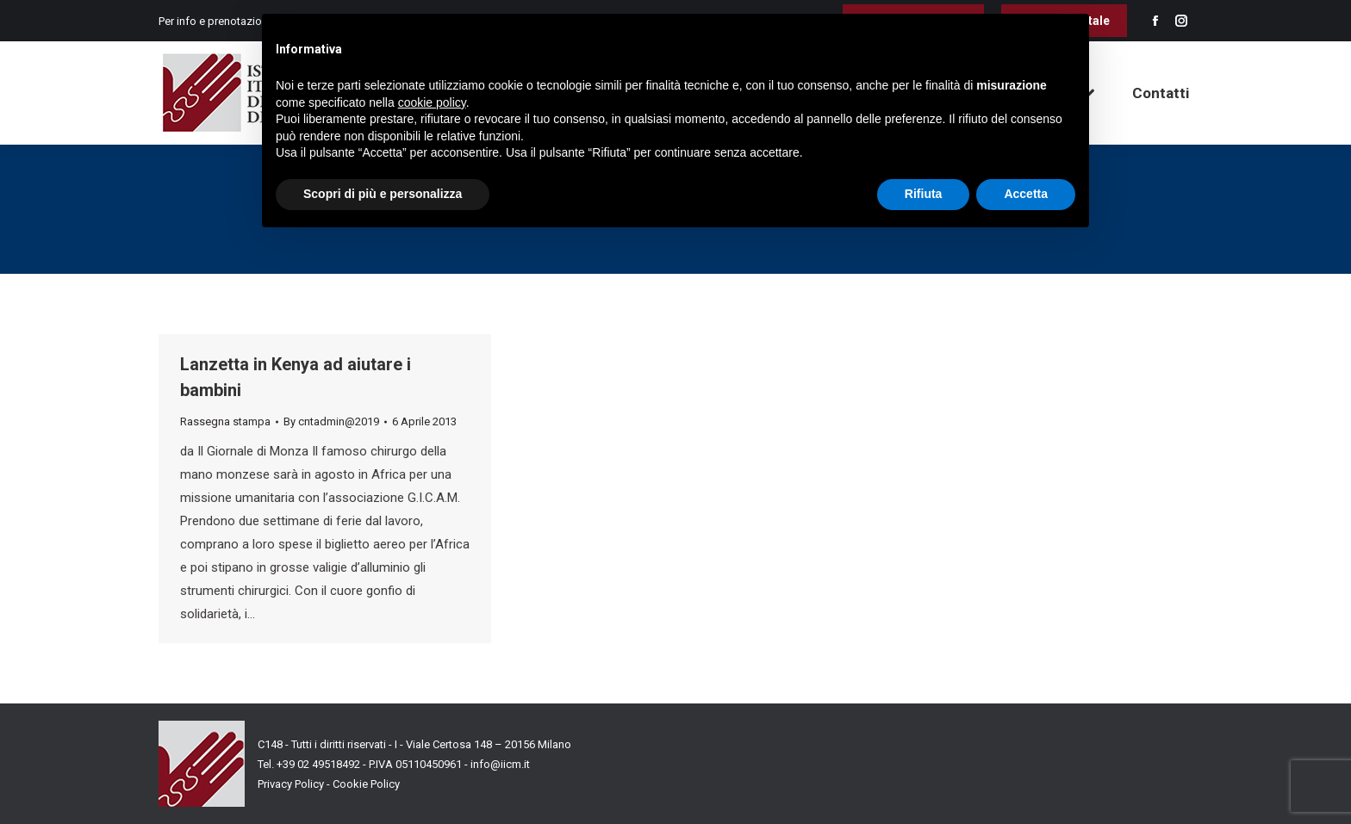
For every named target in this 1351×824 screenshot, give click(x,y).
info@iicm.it (500, 764)
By (331, 421)
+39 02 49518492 (320, 764)
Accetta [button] (1026, 194)
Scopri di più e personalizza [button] (382, 194)
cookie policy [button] (432, 102)
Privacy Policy (291, 784)
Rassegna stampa (225, 421)
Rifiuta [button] (924, 194)
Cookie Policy (366, 784)
